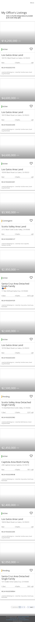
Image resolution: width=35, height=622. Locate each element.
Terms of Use (13, 618)
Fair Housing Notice (24, 619)
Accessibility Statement (12, 619)
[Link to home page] (1, 3)
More (32, 3)
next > (32, 607)
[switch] (31, 48)
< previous (15, 607)
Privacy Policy (21, 618)
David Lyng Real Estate (23, 616)
